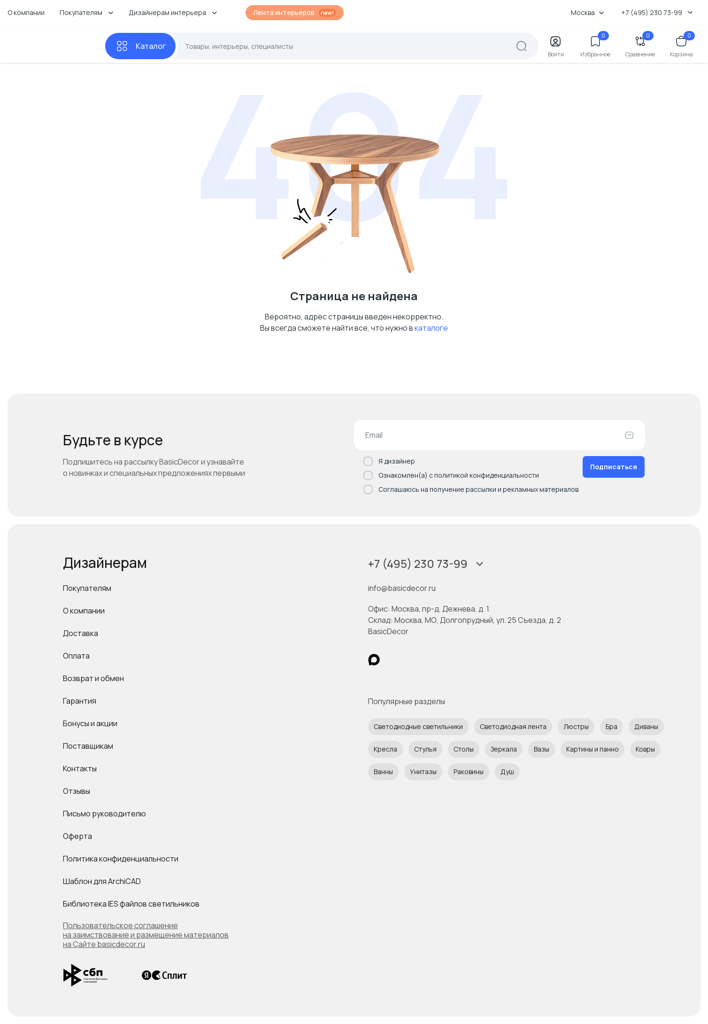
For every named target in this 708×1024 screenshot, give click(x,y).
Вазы (541, 749)
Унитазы (423, 771)
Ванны (383, 771)
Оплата (76, 656)
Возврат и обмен (93, 678)
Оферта (77, 836)
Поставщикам (88, 746)
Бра (611, 726)
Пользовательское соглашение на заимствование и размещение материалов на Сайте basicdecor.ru (146, 935)
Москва (587, 12)
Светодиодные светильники (418, 726)
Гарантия (79, 701)
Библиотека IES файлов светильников (131, 904)
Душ (507, 771)
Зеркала (504, 749)
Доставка (80, 633)
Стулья (425, 749)
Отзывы (76, 791)
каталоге (431, 328)
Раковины (469, 771)
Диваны (646, 726)
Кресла (385, 749)
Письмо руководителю (104, 813)
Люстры (576, 726)
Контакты (80, 768)
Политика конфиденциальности (120, 858)
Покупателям (87, 588)
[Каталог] (140, 46)
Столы (464, 749)
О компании (26, 12)
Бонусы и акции (90, 723)
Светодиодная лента (513, 726)
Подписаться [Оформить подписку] (613, 466)
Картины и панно (592, 749)
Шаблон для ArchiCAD (102, 881)
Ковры (645, 749)
